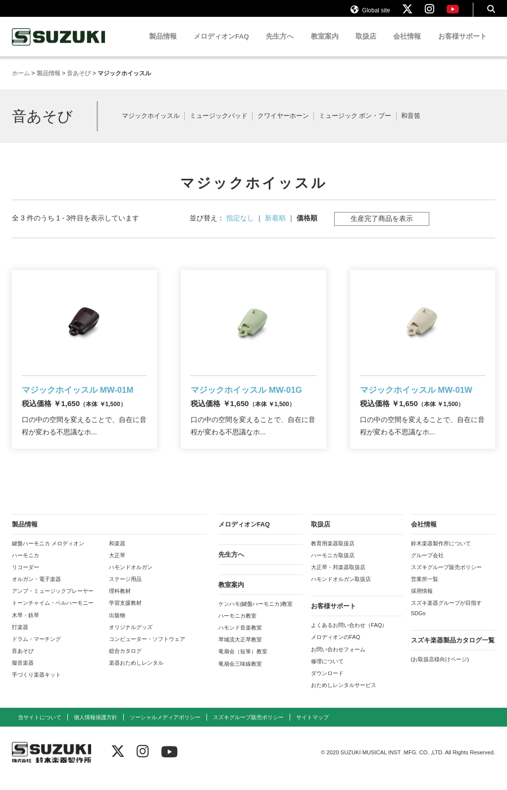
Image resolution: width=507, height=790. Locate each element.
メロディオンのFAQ (335, 650)
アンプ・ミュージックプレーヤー (53, 604)
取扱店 (365, 46)
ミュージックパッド (219, 125)
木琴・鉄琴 (25, 628)
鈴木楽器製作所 (59, 46)
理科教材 (120, 604)
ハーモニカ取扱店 (333, 568)
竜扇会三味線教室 (240, 676)
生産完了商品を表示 (382, 228)
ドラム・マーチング (36, 651)
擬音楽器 (23, 676)
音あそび (23, 663)
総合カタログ (125, 663)
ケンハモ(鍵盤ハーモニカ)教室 (255, 616)
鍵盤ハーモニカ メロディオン (48, 556)
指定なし (240, 227)
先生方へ (280, 46)
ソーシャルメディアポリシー (165, 730)
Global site (370, 13)
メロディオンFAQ (221, 46)
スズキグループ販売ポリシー (446, 579)
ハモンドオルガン (130, 579)
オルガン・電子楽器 (36, 592)
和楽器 (117, 556)
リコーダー (25, 579)
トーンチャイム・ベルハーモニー (53, 616)
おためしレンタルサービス (343, 697)
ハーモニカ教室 (237, 628)
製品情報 (163, 46)
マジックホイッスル (151, 125)
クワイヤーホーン (283, 125)
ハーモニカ (25, 568)
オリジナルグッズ (130, 639)
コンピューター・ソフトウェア (147, 651)
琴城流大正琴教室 (240, 652)
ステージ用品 (125, 592)
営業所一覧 (424, 592)
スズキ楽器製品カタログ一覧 (453, 652)
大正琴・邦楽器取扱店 (338, 579)
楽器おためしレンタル (136, 676)
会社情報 (407, 46)
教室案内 (325, 46)
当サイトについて (39, 730)
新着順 (275, 227)
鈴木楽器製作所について (441, 556)
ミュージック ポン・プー (355, 125)
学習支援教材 (125, 616)
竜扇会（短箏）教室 (242, 664)
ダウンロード (327, 685)
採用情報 (422, 604)
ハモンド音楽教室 (240, 640)
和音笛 (410, 125)
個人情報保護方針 (95, 730)
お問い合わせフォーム (338, 662)
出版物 (117, 628)
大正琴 (117, 568)
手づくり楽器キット (36, 687)
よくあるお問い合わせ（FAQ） (349, 638)
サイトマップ (312, 730)
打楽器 (20, 639)
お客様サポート (462, 46)
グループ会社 (427, 568)
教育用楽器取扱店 (333, 556)
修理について (327, 674)
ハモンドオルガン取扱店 (341, 592)
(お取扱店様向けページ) (440, 672)
